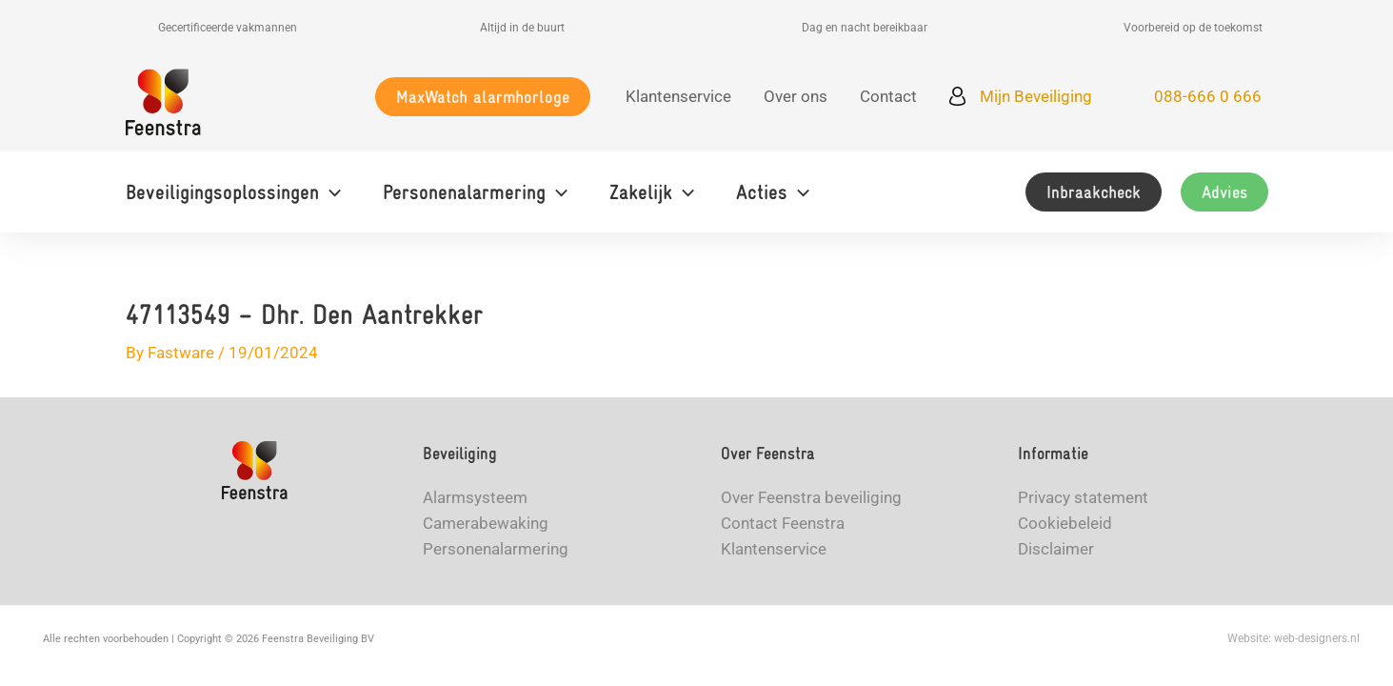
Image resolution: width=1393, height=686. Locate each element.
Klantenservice (773, 548)
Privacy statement (1083, 497)
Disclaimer (1056, 548)
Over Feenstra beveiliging (811, 497)
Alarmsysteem (475, 497)
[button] (482, 96)
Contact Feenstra (783, 523)
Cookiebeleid (1065, 523)
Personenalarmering (495, 548)
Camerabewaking (485, 523)
